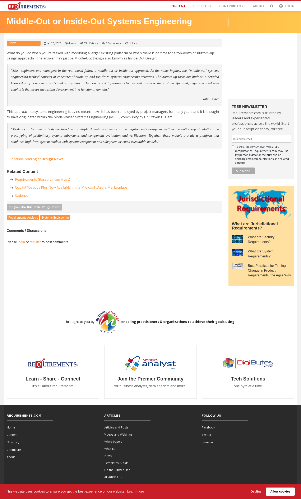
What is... (110, 449)
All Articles (113, 477)
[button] (286, 6)
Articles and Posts (116, 428)
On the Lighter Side (117, 470)
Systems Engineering (55, 217)
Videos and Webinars (118, 435)
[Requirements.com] (26, 5)
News (12, 43)
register (35, 242)
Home (11, 428)
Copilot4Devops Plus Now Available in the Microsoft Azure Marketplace (71, 187)
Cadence (21, 195)
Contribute (14, 450)
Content (12, 435)
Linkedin (207, 442)
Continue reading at (36, 159)
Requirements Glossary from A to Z (42, 179)
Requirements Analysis (23, 217)
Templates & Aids (116, 463)
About (11, 457)
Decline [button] (256, 491)
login (21, 242)
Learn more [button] (135, 491)
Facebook (208, 428)
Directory (13, 442)
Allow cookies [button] (280, 491)
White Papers (113, 442)
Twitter (206, 435)
